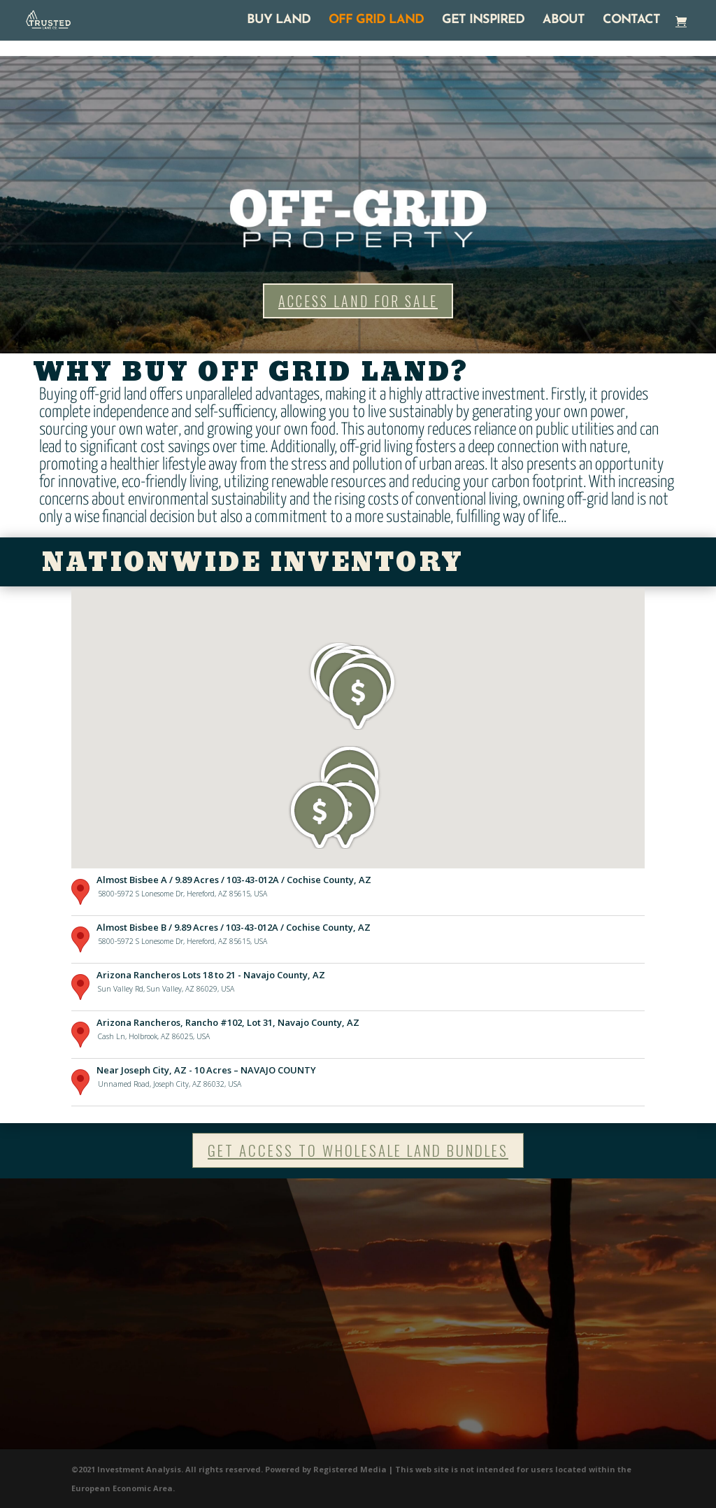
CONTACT (631, 21)
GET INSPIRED (483, 21)
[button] (319, 815)
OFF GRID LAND (376, 21)
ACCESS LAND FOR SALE (358, 300)
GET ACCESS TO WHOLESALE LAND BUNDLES (358, 1150)
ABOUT (564, 21)
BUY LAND (278, 21)
